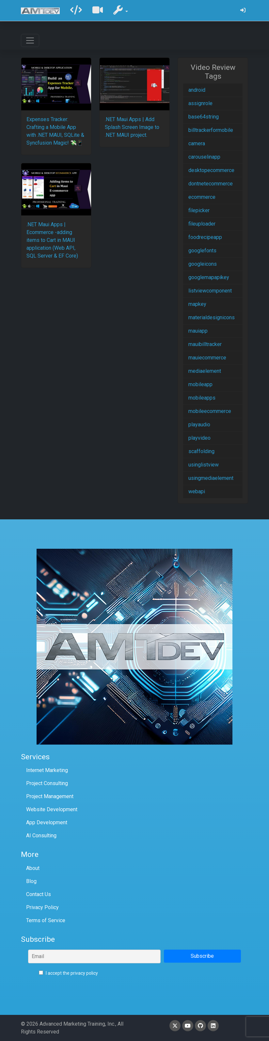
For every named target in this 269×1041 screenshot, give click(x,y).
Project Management (49, 796)
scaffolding (201, 451)
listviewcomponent (210, 291)
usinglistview (203, 465)
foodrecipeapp (205, 237)
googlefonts (202, 250)
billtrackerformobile (210, 130)
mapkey (197, 304)
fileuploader (201, 224)
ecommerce (201, 197)
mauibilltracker (205, 344)
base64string (203, 117)
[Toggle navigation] (30, 40)
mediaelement (204, 371)
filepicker (199, 210)
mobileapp (200, 384)
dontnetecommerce (210, 184)
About (33, 868)
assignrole (200, 103)
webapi (196, 491)
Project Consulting (47, 783)
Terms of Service (45, 920)
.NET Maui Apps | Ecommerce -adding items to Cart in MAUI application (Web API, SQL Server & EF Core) (52, 240)
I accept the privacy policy (68, 973)
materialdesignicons (211, 317)
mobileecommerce (209, 411)
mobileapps (201, 398)
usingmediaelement (210, 478)
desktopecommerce (211, 170)
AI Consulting (41, 835)
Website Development (51, 809)
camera (196, 143)
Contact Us (38, 894)
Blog (31, 881)
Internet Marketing (47, 770)
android (196, 90)
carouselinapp (204, 157)
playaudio (199, 424)
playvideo (199, 438)
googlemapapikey (208, 277)
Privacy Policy (42, 907)
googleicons (202, 264)
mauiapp (198, 331)
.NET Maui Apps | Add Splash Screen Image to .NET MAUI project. (132, 127)
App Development (46, 822)
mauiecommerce (207, 358)
